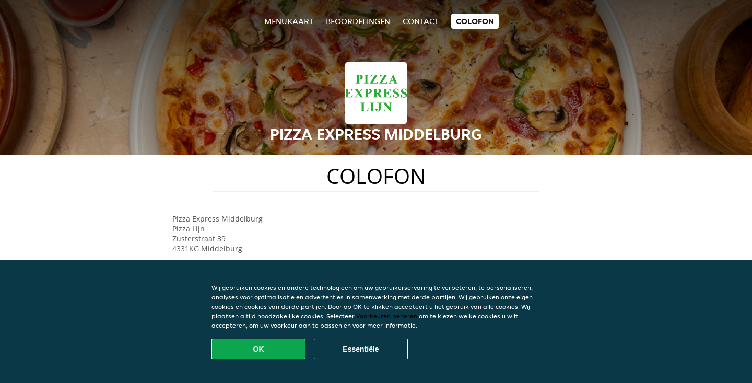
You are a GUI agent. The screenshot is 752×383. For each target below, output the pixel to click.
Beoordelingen (358, 21)
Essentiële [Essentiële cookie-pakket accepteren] (361, 349)
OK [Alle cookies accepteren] (258, 349)
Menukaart (288, 21)
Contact (421, 21)
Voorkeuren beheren (386, 316)
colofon (475, 21)
